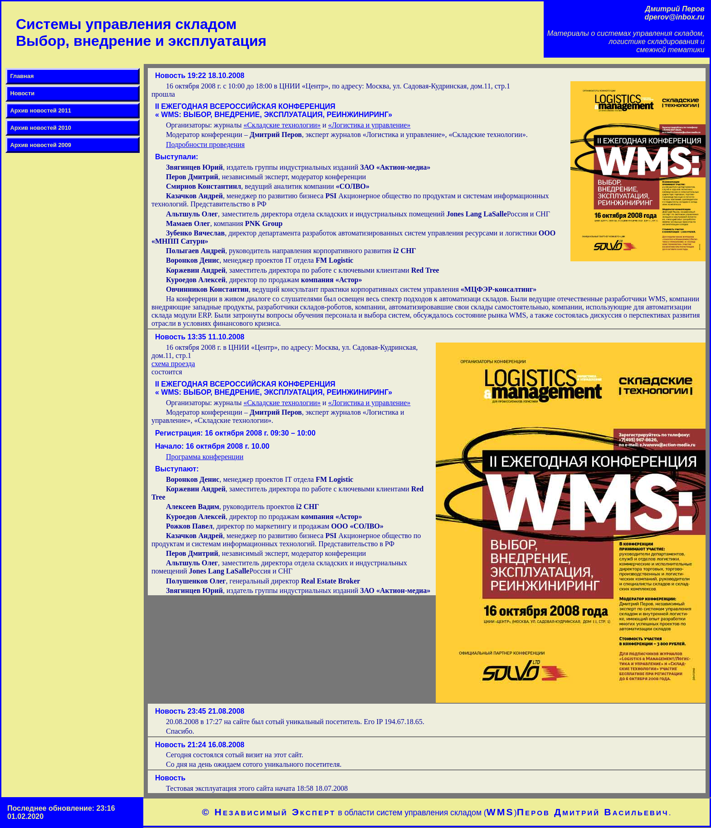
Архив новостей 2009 (40, 145)
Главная (22, 76)
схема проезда (173, 363)
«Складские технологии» (282, 125)
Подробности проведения (205, 144)
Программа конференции (204, 457)
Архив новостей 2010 (40, 127)
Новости (22, 93)
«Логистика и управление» (369, 125)
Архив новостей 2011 (40, 110)
